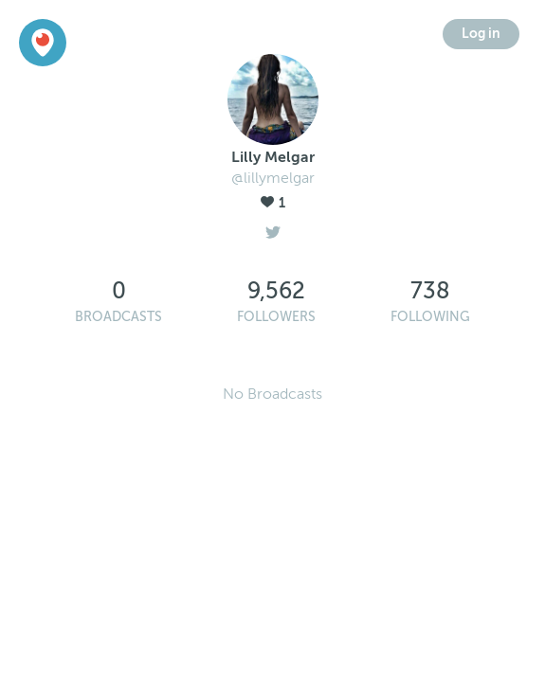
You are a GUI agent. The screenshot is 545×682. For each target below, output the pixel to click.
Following (430, 317)
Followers (276, 317)
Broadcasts (118, 317)
